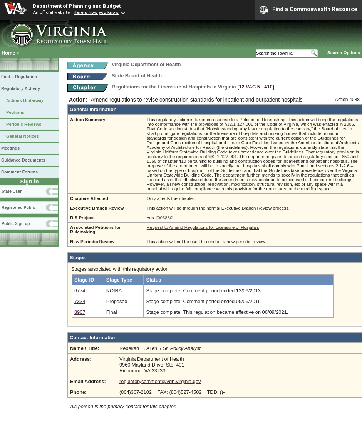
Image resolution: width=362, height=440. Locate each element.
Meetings (10, 148)
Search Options (343, 52)
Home (8, 53)
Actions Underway (25, 100)
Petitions (15, 112)
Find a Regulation (19, 76)
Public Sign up (16, 223)
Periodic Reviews (24, 124)
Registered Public (19, 207)
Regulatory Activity (20, 88)
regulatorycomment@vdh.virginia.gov (160, 381)
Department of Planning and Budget (77, 6)
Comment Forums (19, 172)
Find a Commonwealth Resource (308, 9)
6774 (79, 290)
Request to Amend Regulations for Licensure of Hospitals (203, 227)
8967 (79, 312)
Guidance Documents (23, 160)
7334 (79, 301)
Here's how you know (96, 12)
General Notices (22, 136)
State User (12, 191)
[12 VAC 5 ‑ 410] (255, 87)
